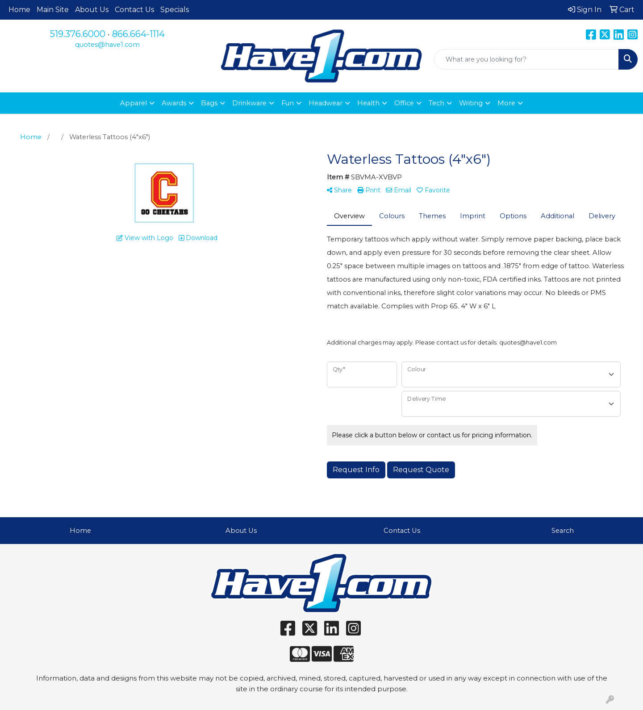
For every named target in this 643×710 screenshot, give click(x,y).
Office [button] (404, 103)
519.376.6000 (77, 34)
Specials (174, 9)
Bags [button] (209, 103)
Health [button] (368, 103)
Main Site (53, 9)
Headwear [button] (325, 103)
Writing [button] (471, 103)
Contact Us (134, 9)
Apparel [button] (133, 103)
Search (562, 531)
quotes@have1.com (107, 45)
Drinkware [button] (249, 103)
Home (19, 9)
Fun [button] (287, 103)
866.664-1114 (138, 34)
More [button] (506, 103)
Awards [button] (174, 103)
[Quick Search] (526, 59)
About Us (92, 9)
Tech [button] (436, 103)
